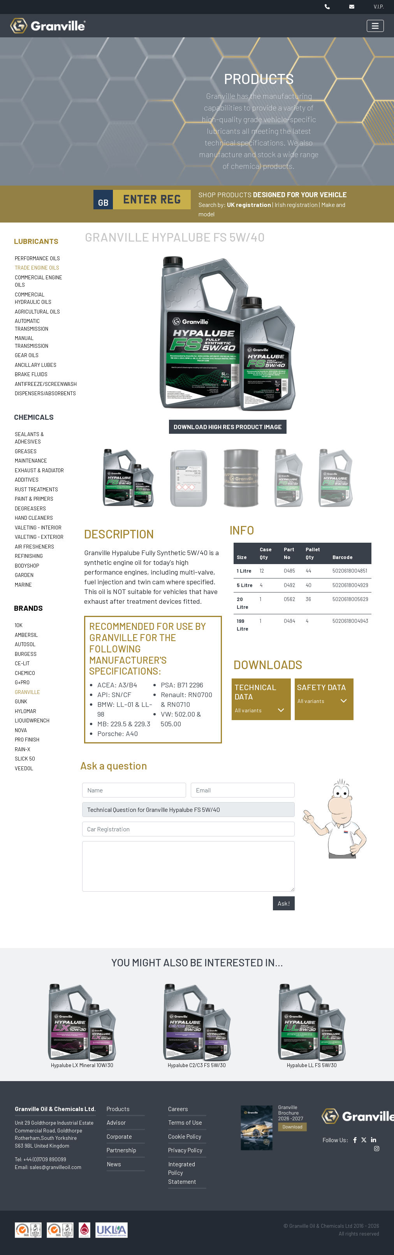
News (114, 1163)
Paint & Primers (34, 499)
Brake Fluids (31, 374)
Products (118, 1108)
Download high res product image (228, 426)
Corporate (119, 1136)
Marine (23, 585)
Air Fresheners (34, 546)
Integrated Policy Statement (182, 1172)
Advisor (116, 1122)
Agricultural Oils (37, 311)
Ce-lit (22, 663)
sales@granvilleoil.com (55, 1167)
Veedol (24, 768)
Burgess (26, 654)
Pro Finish (27, 739)
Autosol (25, 644)
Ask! (284, 903)
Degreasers (30, 508)
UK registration (249, 204)
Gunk (21, 701)
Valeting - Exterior (39, 537)
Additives (27, 480)
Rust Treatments (36, 489)
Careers (178, 1108)
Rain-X (22, 749)
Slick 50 (25, 758)
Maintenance (31, 460)
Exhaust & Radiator (39, 470)
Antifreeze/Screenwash (46, 384)
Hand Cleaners (34, 518)
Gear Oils (27, 355)
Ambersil (26, 635)
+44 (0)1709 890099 (44, 1159)
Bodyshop (27, 566)
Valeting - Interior (38, 527)
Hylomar (25, 711)
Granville (27, 692)
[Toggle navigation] (375, 26)
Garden (24, 575)
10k (19, 625)
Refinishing (29, 556)
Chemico (25, 673)
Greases (26, 451)
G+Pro (22, 682)
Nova (21, 730)
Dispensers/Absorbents (45, 393)
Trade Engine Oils (37, 268)
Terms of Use (185, 1122)
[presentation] (141, 911)
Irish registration (296, 204)
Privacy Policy (185, 1149)
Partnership (121, 1149)
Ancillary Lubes (35, 365)
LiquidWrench (32, 720)
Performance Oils (37, 258)
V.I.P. (379, 7)
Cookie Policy (184, 1136)
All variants (260, 710)
